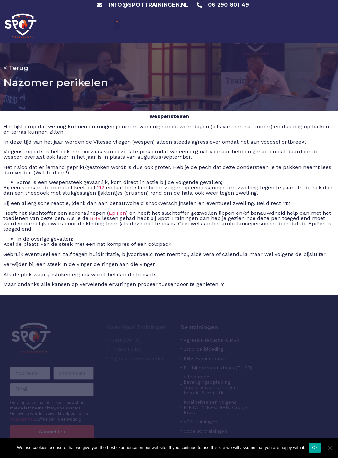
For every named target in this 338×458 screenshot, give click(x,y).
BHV (95, 218)
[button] (117, 24)
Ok (315, 447)
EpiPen (117, 213)
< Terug (15, 67)
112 (100, 187)
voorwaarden (22, 419)
